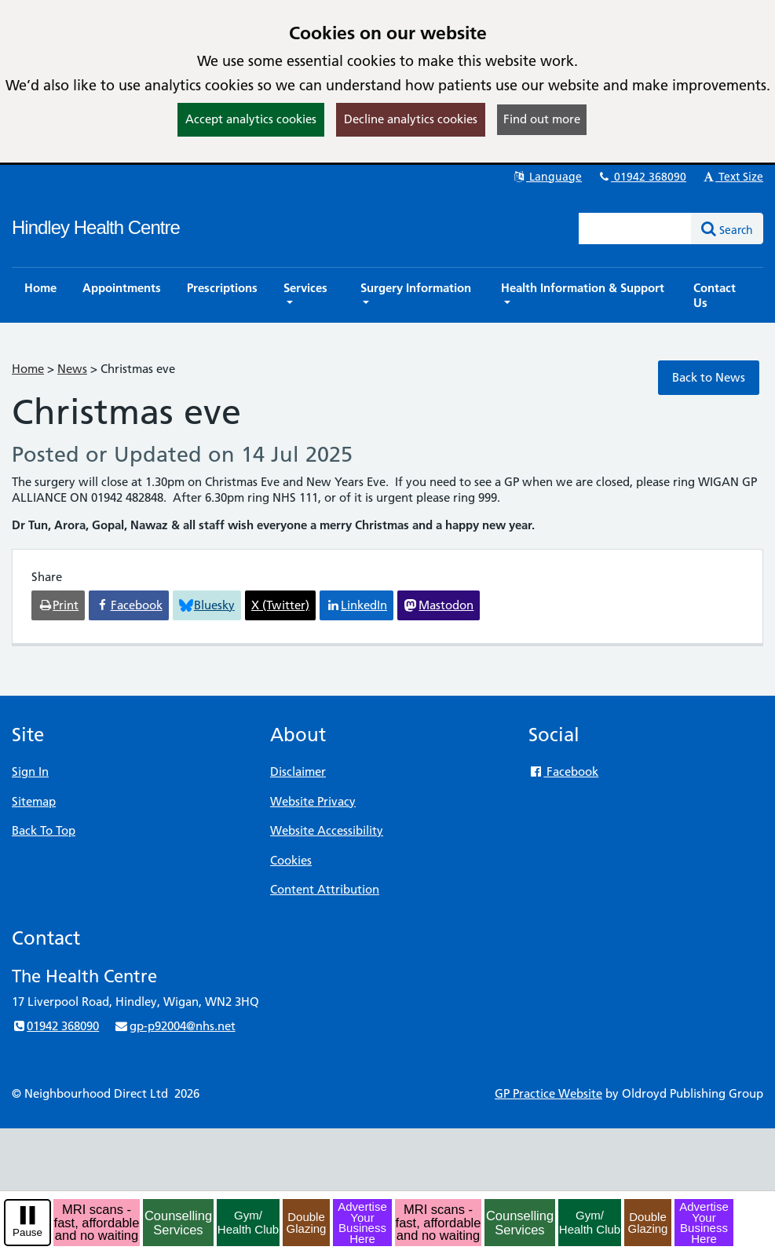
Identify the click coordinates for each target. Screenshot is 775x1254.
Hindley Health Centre (96, 227)
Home (28, 368)
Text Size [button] (732, 177)
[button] (309, 295)
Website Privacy (313, 801)
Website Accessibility (326, 830)
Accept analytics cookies (250, 119)
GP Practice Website (548, 1093)
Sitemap (34, 801)
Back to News (708, 377)
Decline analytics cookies (410, 119)
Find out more (541, 119)
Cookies (291, 860)
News (72, 368)
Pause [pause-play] (27, 1232)
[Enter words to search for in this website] (635, 228)
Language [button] (547, 177)
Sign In (30, 771)
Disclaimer (298, 771)
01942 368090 (641, 177)
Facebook (563, 771)
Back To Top (43, 830)
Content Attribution (324, 889)
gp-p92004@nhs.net (174, 1025)
